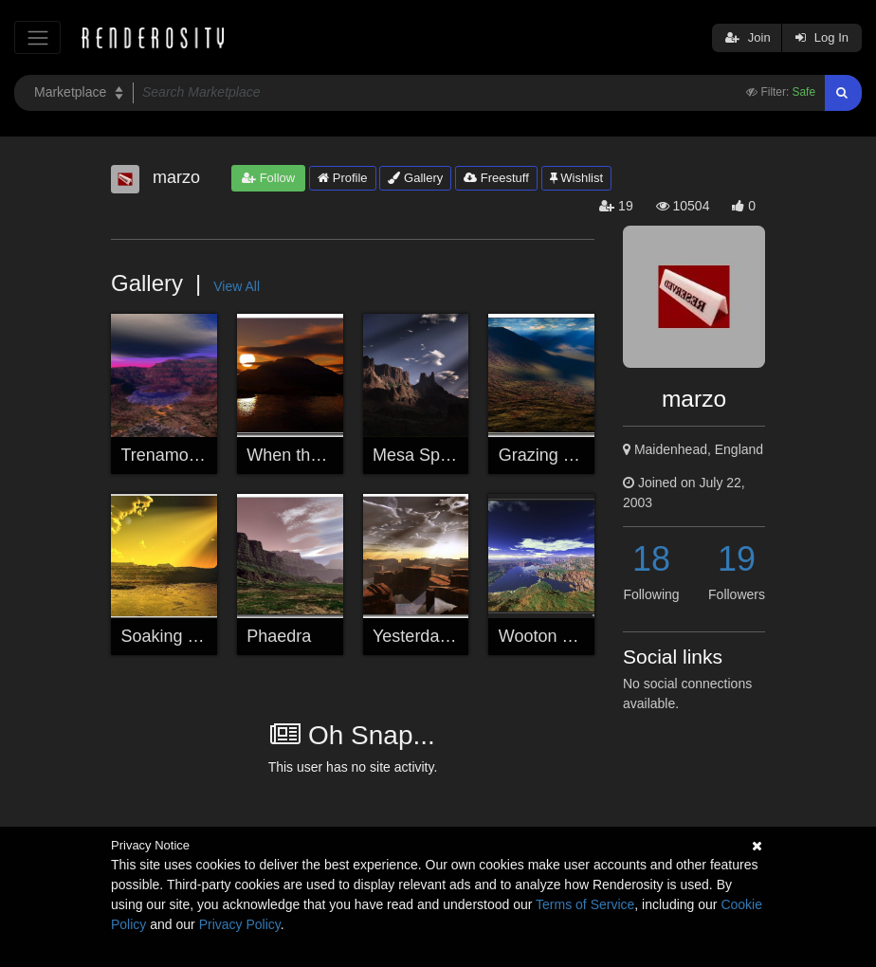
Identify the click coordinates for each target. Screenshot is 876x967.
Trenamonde (169, 455)
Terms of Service (585, 904)
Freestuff (496, 178)
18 (651, 558)
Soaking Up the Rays (201, 636)
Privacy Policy (240, 924)
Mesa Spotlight (429, 455)
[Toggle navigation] (37, 37)
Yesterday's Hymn (441, 636)
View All (236, 286)
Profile (342, 178)
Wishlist (576, 178)
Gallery (415, 178)
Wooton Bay (545, 636)
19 (737, 558)
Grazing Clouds (557, 455)
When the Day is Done (331, 455)
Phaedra (278, 636)
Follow (268, 178)
